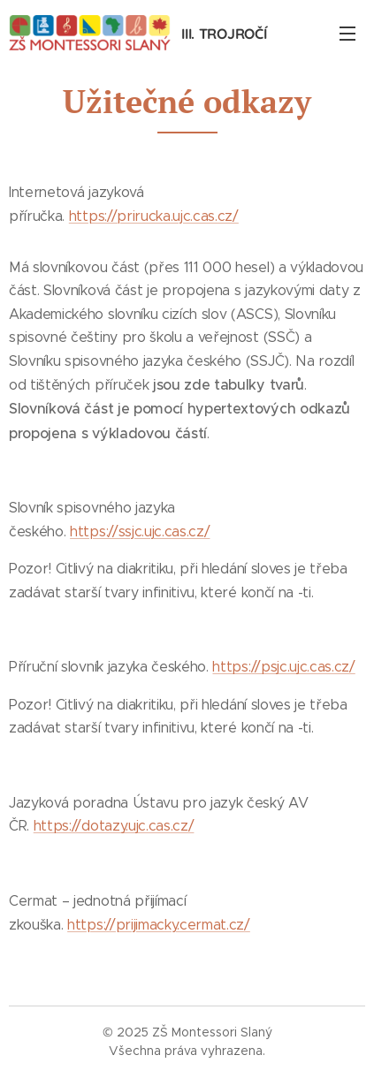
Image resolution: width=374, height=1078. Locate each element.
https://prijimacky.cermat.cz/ (158, 924)
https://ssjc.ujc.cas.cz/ (140, 531)
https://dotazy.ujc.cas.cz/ (114, 825)
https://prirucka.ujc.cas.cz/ (154, 216)
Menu (347, 33)
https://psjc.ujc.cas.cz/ (283, 666)
